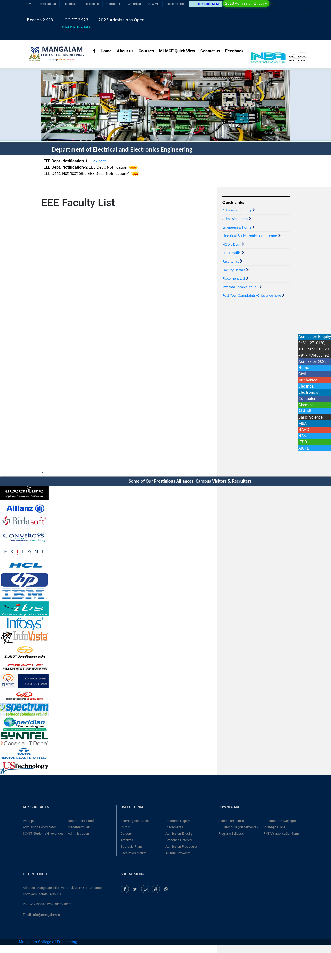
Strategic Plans (132, 846)
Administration (78, 834)
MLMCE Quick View (177, 51)
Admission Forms (231, 821)
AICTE (303, 448)
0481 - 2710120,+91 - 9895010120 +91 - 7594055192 (313, 349)
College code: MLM (206, 4)
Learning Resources (135, 821)
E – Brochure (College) (279, 821)
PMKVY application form (281, 834)
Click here (97, 166)
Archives (127, 840)
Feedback (234, 51)
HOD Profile (231, 252)
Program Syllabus (231, 834)
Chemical (134, 4)
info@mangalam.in (46, 915)
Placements (174, 827)
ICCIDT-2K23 (76, 23)
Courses (146, 51)
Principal (29, 821)
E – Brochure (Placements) (238, 827)
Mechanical (48, 4)
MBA (302, 423)
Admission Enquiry (237, 210)
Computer (113, 4)
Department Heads (81, 821)
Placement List (233, 278)
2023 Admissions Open (121, 19)
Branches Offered (179, 840)
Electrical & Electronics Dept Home (249, 235)
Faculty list (230, 261)
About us (125, 51)
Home (106, 51)
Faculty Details (233, 269)
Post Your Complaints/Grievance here (251, 295)
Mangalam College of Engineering (48, 942)
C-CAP (125, 827)
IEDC (302, 442)
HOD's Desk (231, 244)
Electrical (69, 4)
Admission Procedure (181, 846)
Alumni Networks (178, 853)
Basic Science (175, 4)
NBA (302, 436)
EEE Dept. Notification (108, 172)
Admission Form (235, 218)
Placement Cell (79, 827)
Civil (29, 4)
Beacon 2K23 (40, 19)
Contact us (210, 51)
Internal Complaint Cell (240, 287)
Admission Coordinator (39, 827)
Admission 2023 (312, 361)
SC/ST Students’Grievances (43, 834)
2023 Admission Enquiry (246, 3)
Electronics (91, 4)
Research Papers (178, 821)
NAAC (303, 429)
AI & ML (153, 4)
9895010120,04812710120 (53, 904)
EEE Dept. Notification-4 (108, 179)
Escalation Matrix (133, 853)
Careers (126, 834)
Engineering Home (236, 227)
